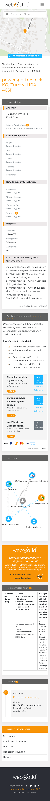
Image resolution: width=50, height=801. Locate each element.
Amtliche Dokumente (15, 741)
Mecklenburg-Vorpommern (17, 67)
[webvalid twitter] (31, 785)
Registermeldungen (14, 752)
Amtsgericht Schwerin (14, 71)
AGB (38, 789)
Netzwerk (8, 746)
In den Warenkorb (39, 379)
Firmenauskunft (26, 64)
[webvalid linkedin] (35, 785)
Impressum (15, 789)
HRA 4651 (35, 71)
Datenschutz (28, 789)
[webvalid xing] (39, 785)
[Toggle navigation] (42, 4)
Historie (7, 757)
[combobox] (25, 14)
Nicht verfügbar (39, 425)
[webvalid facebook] (27, 785)
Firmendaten (10, 736)
